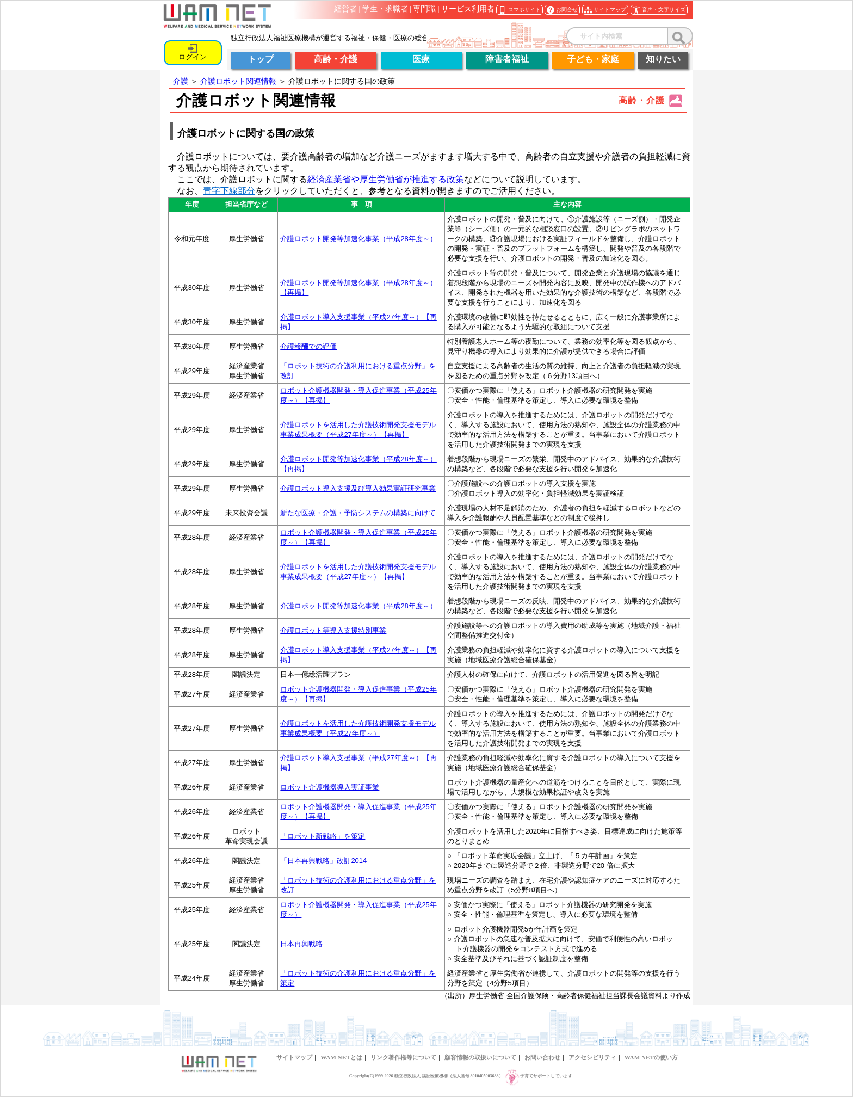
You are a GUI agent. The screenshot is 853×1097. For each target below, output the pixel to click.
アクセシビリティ (592, 1057)
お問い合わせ (542, 1057)
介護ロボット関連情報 (238, 81)
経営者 (345, 9)
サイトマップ (294, 1057)
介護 (180, 81)
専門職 (424, 9)
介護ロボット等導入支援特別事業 (333, 630)
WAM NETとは (341, 1057)
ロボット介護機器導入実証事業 (329, 787)
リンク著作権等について (403, 1057)
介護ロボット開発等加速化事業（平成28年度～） (358, 239)
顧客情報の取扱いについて (480, 1057)
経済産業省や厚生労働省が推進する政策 (385, 179)
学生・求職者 (385, 9)
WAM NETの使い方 (651, 1057)
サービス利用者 (468, 9)
